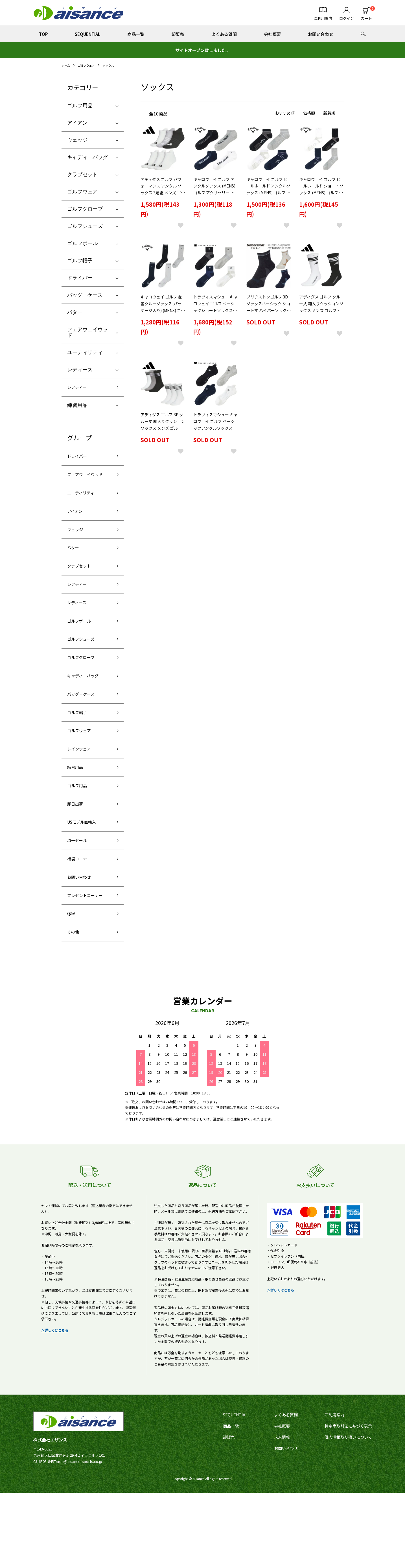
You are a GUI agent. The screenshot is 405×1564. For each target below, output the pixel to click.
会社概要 (272, 34)
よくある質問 (224, 34)
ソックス (114, 65)
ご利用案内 (334, 1485)
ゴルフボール (82, 243)
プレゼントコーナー (87, 957)
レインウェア (82, 791)
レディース (80, 369)
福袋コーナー (82, 912)
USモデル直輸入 (85, 872)
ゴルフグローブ (85, 209)
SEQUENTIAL (87, 34)
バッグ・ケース (85, 295)
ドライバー (80, 278)
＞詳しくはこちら (54, 1401)
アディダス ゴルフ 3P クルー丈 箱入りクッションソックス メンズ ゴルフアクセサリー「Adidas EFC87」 (163, 432)
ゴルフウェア (90, 65)
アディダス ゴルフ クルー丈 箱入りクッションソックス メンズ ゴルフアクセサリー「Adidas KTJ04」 (321, 313)
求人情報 (282, 1508)
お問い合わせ (320, 34)
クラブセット (82, 174)
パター (74, 312)
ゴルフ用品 (80, 105)
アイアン (77, 123)
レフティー (79, 388)
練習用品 (77, 407)
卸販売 (177, 34)
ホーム (67, 65)
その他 (74, 1002)
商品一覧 (135, 34)
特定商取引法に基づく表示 (348, 1497)
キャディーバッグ (87, 157)
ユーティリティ (85, 352)
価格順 (309, 113)
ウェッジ (77, 140)
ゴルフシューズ (85, 226)
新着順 (329, 113)
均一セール (80, 892)
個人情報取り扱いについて (348, 1508)
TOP (43, 34)
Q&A (72, 981)
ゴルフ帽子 (80, 260)
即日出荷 (77, 852)
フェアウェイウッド (87, 332)
